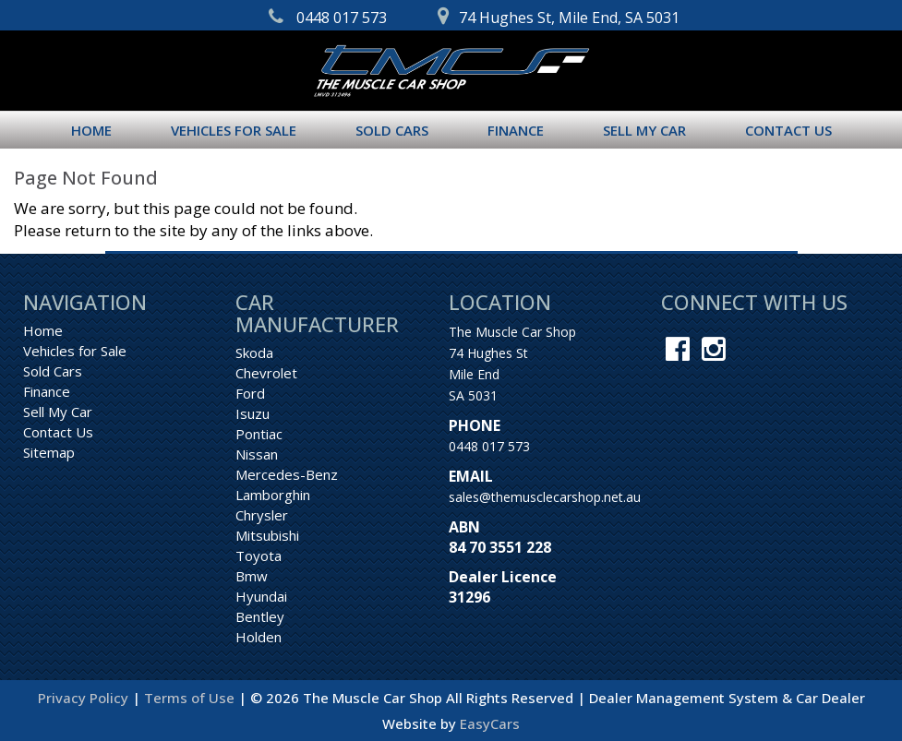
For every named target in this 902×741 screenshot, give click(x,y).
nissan (256, 454)
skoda (254, 352)
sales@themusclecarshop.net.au (545, 497)
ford (250, 393)
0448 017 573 (489, 446)
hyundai (261, 596)
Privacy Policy (85, 697)
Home (91, 130)
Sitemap (49, 452)
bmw (251, 576)
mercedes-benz (286, 474)
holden (258, 636)
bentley (259, 616)
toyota (258, 555)
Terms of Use (191, 697)
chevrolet (266, 373)
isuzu (252, 413)
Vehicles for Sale (233, 130)
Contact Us (788, 130)
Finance (515, 130)
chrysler (261, 515)
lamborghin (272, 494)
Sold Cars (391, 130)
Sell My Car (644, 130)
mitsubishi (267, 535)
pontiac (259, 433)
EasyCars (490, 723)
